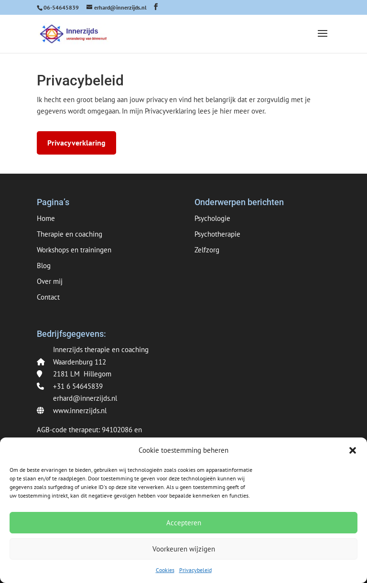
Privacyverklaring (76, 142)
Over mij (50, 281)
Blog (44, 265)
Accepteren (183, 522)
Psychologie (212, 218)
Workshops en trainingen (74, 249)
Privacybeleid (195, 569)
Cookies (165, 569)
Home (46, 218)
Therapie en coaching (69, 234)
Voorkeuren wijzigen (183, 548)
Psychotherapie (217, 234)
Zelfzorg (206, 249)
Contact (48, 297)
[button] (352, 450)
